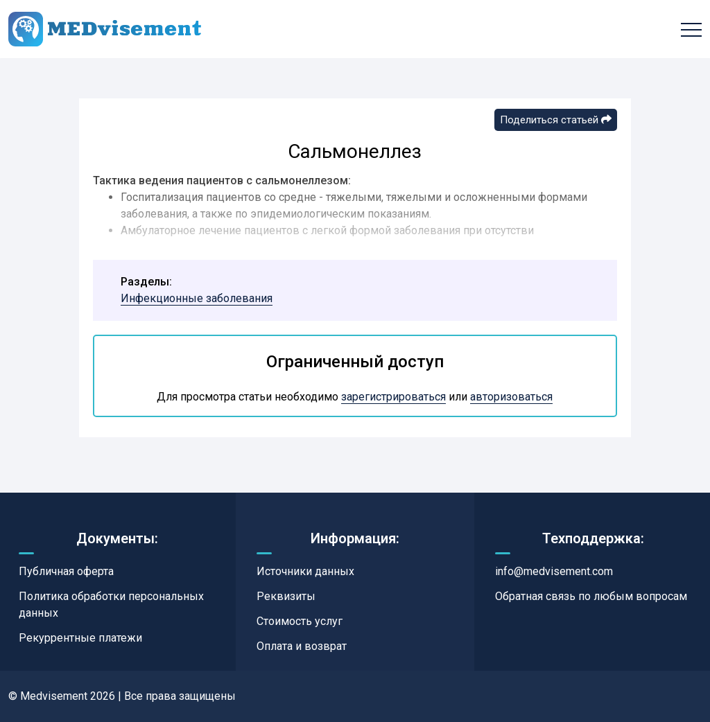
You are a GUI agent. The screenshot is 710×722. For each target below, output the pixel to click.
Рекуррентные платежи (80, 637)
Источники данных (305, 571)
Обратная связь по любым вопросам (591, 596)
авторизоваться (511, 396)
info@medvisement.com (554, 571)
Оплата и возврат (302, 646)
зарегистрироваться (393, 396)
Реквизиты (286, 596)
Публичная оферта (66, 571)
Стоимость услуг (300, 621)
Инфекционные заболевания (196, 298)
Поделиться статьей (556, 120)
